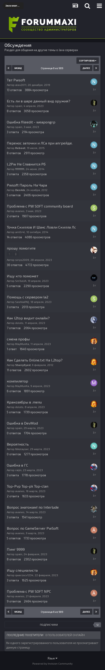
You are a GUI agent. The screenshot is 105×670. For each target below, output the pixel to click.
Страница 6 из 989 (52, 68)
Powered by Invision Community (52, 663)
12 (97, 624)
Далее (86, 68)
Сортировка (87, 60)
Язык (52, 658)
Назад (18, 68)
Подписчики (49, 624)
